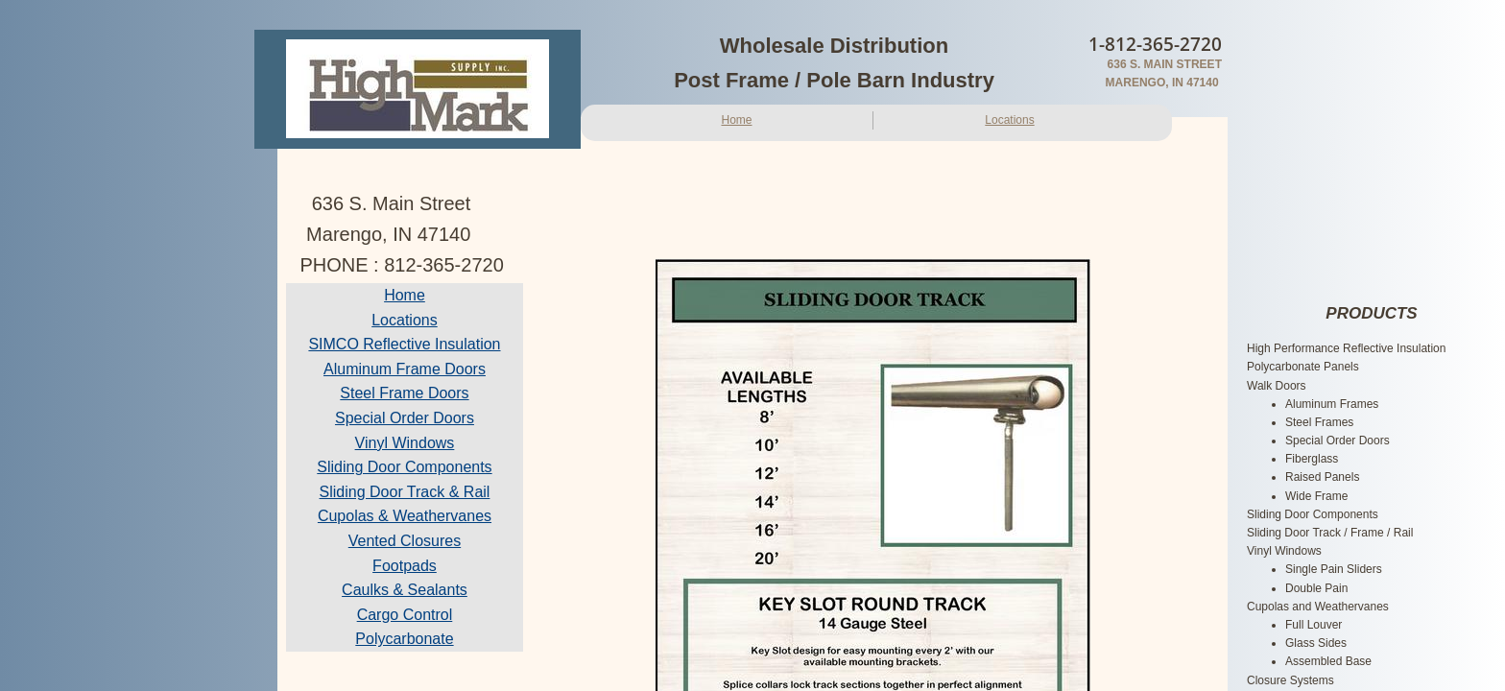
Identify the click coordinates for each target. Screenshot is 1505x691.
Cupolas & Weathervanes (404, 516)
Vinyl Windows (405, 443)
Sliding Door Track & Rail (405, 492)
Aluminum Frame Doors (404, 369)
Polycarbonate (404, 639)
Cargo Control (405, 615)
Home (736, 120)
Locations (1009, 120)
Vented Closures (404, 541)
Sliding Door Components (404, 467)
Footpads (404, 566)
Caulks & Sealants (404, 590)
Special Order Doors (404, 418)
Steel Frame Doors (404, 393)
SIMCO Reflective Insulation (404, 344)
